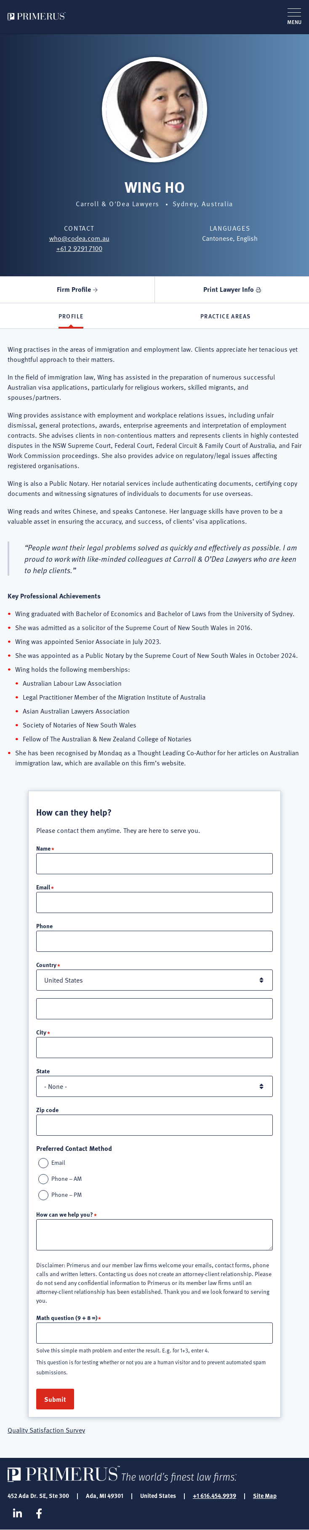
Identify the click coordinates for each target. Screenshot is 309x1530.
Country (46, 964)
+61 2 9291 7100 (79, 248)
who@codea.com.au (79, 238)
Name (43, 848)
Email (43, 887)
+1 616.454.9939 (214, 1495)
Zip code (47, 1109)
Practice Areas (225, 316)
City (41, 1032)
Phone (44, 925)
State (43, 1071)
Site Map (265, 1495)
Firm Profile (74, 289)
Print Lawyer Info (228, 289)
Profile (71, 316)
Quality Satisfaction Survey (46, 1430)
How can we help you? (64, 1214)
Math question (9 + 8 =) (66, 1317)
